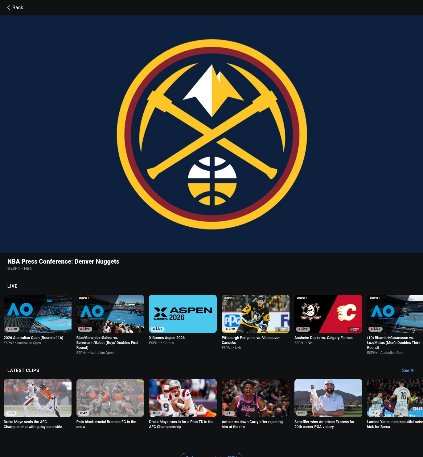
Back (14, 7)
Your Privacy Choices (357, 423)
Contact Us (80, 429)
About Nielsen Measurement (308, 423)
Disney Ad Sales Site (113, 429)
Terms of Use (81, 423)
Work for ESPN (149, 429)
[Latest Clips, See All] (411, 315)
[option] (38, 264)
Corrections (176, 429)
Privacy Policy (110, 423)
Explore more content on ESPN (211, 402)
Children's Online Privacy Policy (212, 423)
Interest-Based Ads (261, 423)
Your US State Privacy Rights (153, 423)
